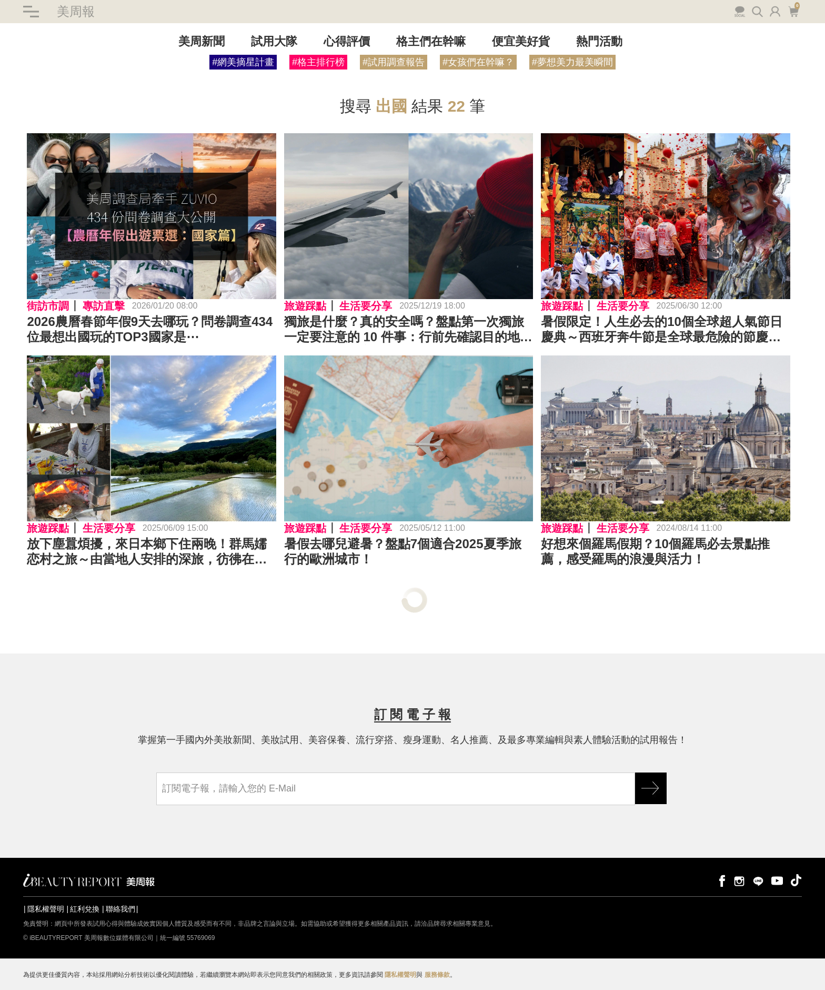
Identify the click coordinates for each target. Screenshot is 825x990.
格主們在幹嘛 (431, 41)
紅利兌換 (84, 909)
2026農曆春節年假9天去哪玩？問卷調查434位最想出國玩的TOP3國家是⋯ (150, 329)
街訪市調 (48, 306)
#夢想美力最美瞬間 (572, 62)
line (758, 880)
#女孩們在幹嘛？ (478, 62)
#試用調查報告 (394, 62)
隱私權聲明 (45, 909)
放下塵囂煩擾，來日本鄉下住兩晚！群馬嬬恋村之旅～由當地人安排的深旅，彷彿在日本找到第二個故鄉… (147, 552)
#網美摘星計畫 (243, 62)
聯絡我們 (120, 909)
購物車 (793, 10)
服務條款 (437, 974)
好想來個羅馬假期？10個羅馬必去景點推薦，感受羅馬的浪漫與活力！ (655, 551)
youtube (777, 880)
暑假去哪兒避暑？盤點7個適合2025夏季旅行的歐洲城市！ (402, 551)
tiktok (796, 880)
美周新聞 (201, 41)
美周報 (76, 11)
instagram (739, 880)
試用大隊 (274, 41)
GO (651, 788)
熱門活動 (599, 41)
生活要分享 (365, 306)
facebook (720, 880)
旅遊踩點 (305, 306)
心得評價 (347, 41)
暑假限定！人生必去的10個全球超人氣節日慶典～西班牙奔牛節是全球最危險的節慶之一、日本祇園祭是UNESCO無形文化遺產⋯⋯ (661, 329)
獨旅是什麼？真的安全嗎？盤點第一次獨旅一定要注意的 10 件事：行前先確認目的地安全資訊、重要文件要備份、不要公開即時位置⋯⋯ (408, 329)
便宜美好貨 (521, 41)
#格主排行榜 (318, 62)
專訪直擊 (104, 306)
